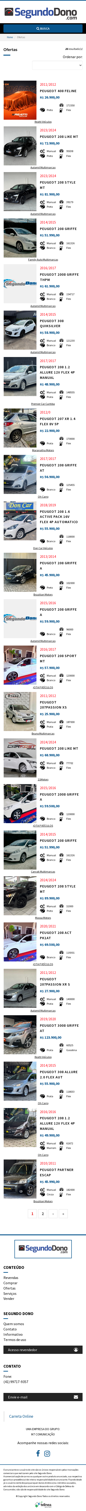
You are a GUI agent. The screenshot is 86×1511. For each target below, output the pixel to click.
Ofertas (9, 1288)
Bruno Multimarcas (43, 733)
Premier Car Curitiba (43, 403)
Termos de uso (14, 1339)
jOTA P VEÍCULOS (43, 687)
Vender (8, 1298)
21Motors (43, 779)
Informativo (13, 1334)
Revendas (10, 1277)
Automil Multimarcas (43, 167)
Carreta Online (21, 1416)
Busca (43, 28)
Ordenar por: (73, 56)
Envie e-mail (43, 1397)
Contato (10, 1329)
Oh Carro (43, 496)
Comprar (10, 1283)
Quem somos (13, 1323)
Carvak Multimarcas (43, 871)
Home (10, 37)
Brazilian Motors (43, 594)
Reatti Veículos (43, 121)
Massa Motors (43, 917)
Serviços (10, 1293)
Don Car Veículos (43, 548)
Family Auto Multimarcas (43, 259)
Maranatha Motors (43, 450)
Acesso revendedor (43, 1350)
